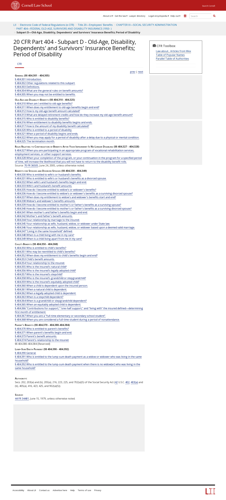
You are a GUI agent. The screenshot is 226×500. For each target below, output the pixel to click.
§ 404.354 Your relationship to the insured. (40, 263)
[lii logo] (46, 15)
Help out (174, 15)
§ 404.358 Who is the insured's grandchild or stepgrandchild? (50, 278)
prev (132, 71)
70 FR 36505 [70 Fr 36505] (31, 165)
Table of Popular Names (170, 55)
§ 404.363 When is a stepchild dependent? (39, 297)
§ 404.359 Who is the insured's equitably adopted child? (47, 282)
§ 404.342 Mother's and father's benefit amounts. (44, 216)
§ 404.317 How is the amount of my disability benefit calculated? (52, 126)
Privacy (97, 490)
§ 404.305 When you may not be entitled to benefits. (45, 94)
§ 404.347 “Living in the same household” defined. (44, 231)
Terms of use (84, 490)
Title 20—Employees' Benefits (95, 25)
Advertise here (60, 490)
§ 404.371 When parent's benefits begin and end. (43, 332)
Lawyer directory (137, 15)
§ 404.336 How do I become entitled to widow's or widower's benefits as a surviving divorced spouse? (74, 193)
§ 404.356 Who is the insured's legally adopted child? (45, 270)
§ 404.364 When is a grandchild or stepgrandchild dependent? (51, 300)
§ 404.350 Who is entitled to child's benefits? (40, 248)
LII (14, 25)
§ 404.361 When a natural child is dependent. (41, 289)
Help (72, 490)
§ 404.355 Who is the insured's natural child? (41, 266)
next (140, 71)
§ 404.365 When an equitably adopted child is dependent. (48, 304)
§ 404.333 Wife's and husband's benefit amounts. (43, 186)
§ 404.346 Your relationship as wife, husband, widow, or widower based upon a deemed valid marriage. (75, 227)
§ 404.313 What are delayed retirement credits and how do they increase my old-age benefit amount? (74, 115)
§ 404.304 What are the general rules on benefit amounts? (49, 90)
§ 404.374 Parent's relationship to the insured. (42, 340)
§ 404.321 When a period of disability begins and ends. (46, 133)
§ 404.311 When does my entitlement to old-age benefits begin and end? (57, 107)
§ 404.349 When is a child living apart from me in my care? (48, 238)
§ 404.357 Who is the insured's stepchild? (39, 274)
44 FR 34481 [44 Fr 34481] (22, 398)
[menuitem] (107, 15)
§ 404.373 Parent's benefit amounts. (36, 336)
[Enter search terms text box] (200, 16)
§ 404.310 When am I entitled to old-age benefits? (44, 103)
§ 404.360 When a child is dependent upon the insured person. (51, 285)
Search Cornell (208, 6)
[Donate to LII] (185, 16)
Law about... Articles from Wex (173, 51)
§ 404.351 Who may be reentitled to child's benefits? (45, 251)
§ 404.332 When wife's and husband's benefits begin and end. (51, 182)
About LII (107, 15)
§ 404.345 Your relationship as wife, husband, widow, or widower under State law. (62, 223)
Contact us (44, 490)
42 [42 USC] (116, 382)
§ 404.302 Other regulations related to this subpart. (45, 83)
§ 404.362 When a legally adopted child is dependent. (45, 293)
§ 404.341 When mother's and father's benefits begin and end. (51, 212)
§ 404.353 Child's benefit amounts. (35, 259)
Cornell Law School (36, 5)
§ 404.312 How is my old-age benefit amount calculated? (47, 111)
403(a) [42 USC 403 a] (134, 382)
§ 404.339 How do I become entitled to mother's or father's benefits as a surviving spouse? (68, 205)
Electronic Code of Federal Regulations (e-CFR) (47, 25)
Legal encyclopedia (157, 15)
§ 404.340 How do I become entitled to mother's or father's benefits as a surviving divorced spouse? (73, 208)
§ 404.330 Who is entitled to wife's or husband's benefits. (48, 174)
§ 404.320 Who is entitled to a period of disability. (43, 130)
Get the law (120, 15)
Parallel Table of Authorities (172, 58)
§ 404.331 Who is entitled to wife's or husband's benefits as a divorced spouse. (60, 178)
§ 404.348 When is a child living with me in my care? (44, 235)
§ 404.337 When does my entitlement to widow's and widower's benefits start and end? (65, 197)
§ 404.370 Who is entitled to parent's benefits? (42, 328)
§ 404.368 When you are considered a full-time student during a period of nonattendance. (67, 319)
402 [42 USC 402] (127, 382)
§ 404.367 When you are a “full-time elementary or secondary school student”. (60, 316)
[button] (214, 16)
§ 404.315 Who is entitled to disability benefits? (42, 118)
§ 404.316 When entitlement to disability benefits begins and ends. (53, 122)
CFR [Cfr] (19, 64)
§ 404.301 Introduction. (28, 79)
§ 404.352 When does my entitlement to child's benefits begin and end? (56, 255)
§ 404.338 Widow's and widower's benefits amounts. (45, 201)
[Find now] (214, 16)
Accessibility (18, 490)
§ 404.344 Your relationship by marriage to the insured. (47, 220)
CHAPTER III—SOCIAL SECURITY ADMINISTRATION (146, 25)
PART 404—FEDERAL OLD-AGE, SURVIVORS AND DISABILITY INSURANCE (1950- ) (64, 28)
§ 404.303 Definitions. (27, 87)
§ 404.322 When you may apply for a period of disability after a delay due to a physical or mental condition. (77, 137)
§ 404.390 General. (25, 353)
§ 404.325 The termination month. (35, 141)
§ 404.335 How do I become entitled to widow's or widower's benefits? (55, 189)
